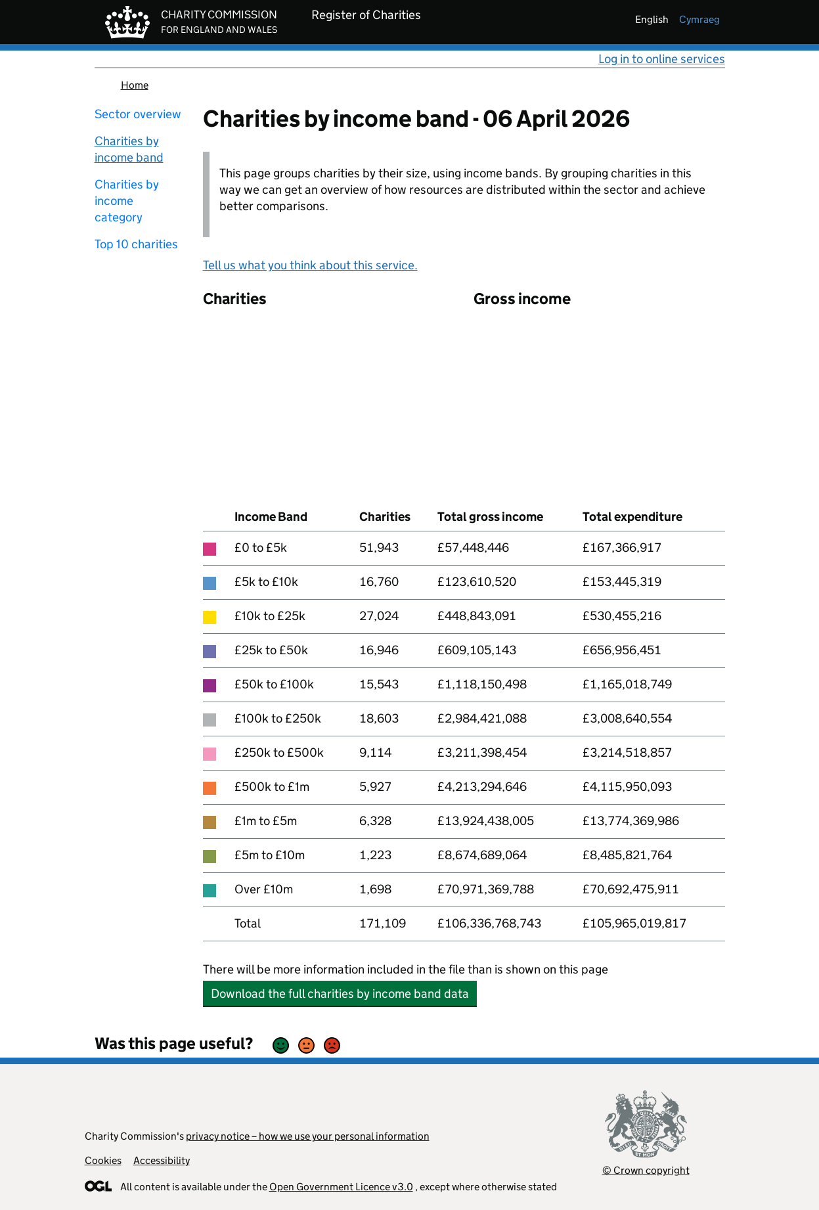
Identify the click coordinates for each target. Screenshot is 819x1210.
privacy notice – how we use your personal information (308, 1136)
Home (134, 85)
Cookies (103, 1160)
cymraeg (699, 19)
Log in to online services (661, 58)
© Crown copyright (646, 1170)
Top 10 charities (136, 244)
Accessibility (161, 1160)
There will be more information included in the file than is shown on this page (405, 969)
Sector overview (138, 114)
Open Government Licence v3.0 (341, 1186)
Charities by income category (127, 201)
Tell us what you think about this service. (310, 265)
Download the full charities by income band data (340, 993)
